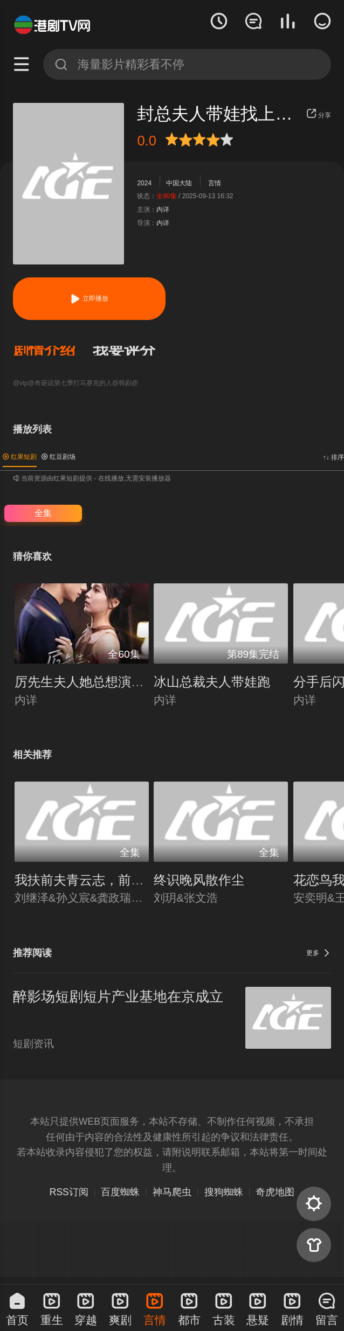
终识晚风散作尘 (199, 880)
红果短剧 (20, 457)
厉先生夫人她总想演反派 (86, 681)
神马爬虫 (172, 1192)
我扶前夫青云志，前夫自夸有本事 (112, 880)
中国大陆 (179, 183)
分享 (318, 115)
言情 (214, 183)
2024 (144, 183)
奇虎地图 (275, 1192)
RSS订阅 (69, 1192)
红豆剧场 (58, 457)
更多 (318, 953)
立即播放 (89, 299)
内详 (162, 209)
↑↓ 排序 (333, 457)
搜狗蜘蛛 (223, 1192)
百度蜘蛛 (120, 1192)
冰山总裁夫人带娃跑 (212, 681)
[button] (53, 351)
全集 (43, 513)
